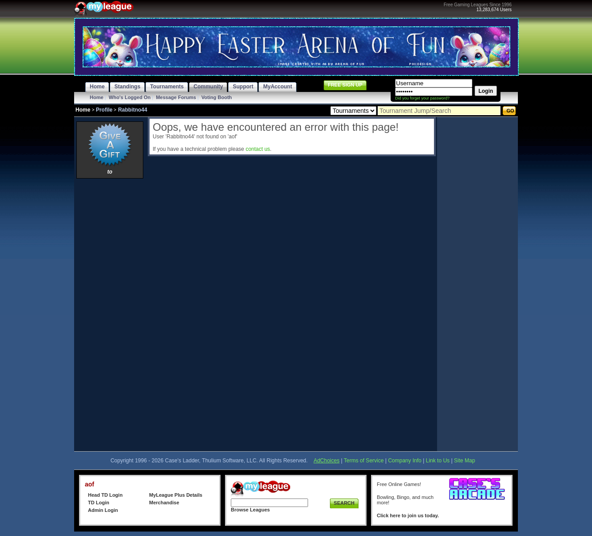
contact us (258, 149)
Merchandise (164, 502)
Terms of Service (364, 460)
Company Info (404, 460)
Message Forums (176, 97)
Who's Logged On (130, 97)
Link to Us (438, 460)
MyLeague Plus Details (175, 495)
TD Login (98, 502)
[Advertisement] (110, 315)
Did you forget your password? (422, 98)
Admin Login (103, 510)
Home (97, 97)
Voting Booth (216, 97)
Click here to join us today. (408, 515)
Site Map (464, 460)
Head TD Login (105, 495)
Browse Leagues (250, 509)
